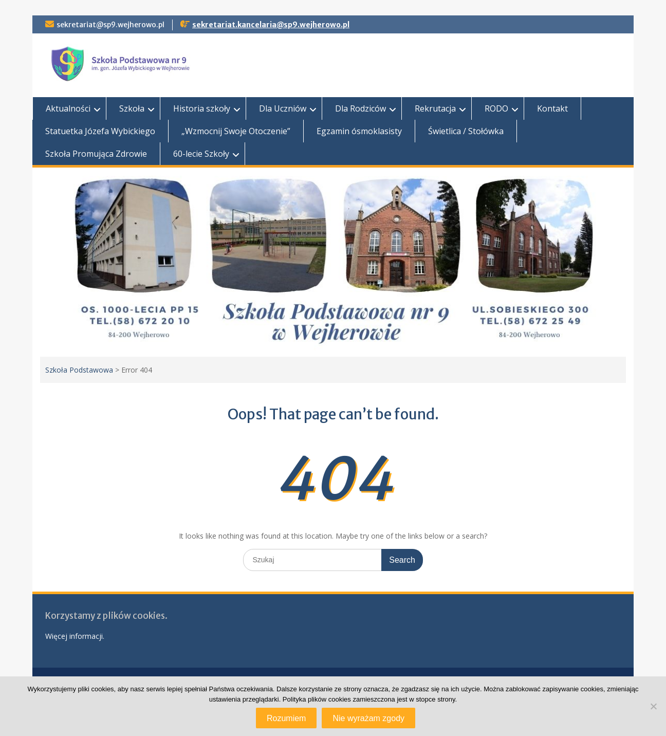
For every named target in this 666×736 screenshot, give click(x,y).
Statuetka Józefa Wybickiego (100, 131)
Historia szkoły (201, 108)
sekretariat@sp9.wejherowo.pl (110, 24)
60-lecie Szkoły (201, 153)
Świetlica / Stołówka (466, 131)
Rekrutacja (435, 108)
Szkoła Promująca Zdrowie (96, 153)
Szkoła (131, 108)
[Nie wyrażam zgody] (653, 706)
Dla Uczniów (282, 108)
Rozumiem (286, 718)
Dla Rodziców (360, 108)
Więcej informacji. (74, 636)
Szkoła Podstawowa (79, 370)
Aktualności (68, 108)
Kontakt (552, 108)
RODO (496, 108)
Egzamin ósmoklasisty (359, 131)
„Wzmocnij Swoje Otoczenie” (235, 131)
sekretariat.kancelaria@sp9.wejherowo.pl (270, 24)
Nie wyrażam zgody (368, 718)
